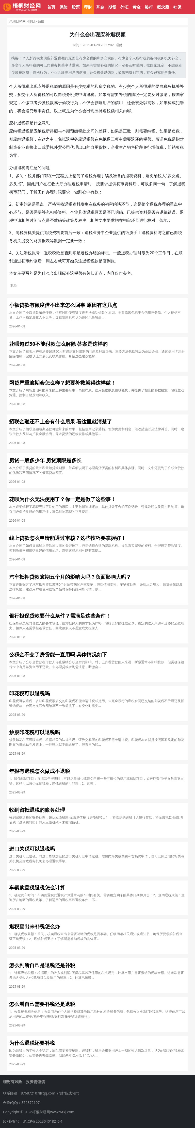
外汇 (124, 7)
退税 (57, 58)
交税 (89, 58)
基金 (100, 7)
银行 (149, 7)
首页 (51, 7)
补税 (103, 65)
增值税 (157, 147)
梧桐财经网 (17, 21)
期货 (112, 7)
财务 (38, 240)
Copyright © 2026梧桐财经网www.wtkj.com (38, 1111)
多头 (13, 184)
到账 (72, 253)
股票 (76, 7)
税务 (160, 58)
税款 (22, 72)
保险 (63, 7)
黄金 (137, 7)
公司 (66, 147)
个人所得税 (31, 58)
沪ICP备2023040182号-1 (43, 1121)
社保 (177, 7)
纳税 (17, 131)
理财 (88, 7)
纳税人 (160, 175)
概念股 (163, 7)
